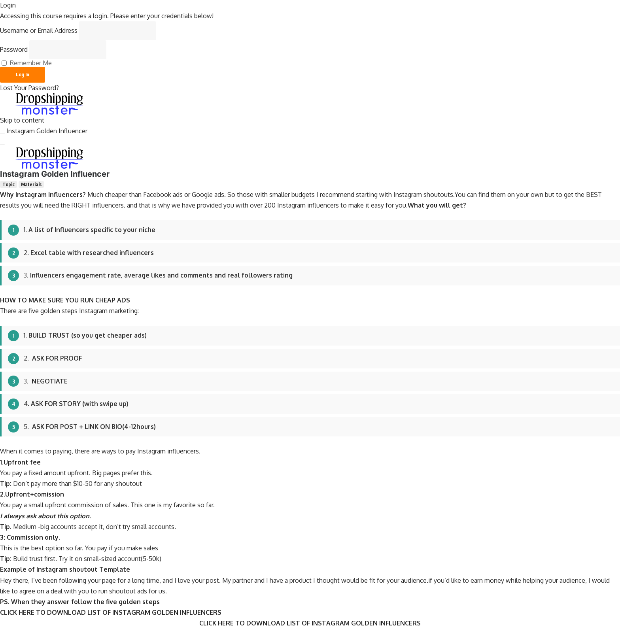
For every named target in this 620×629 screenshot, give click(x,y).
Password (14, 49)
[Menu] (2, 144)
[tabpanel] (310, 403)
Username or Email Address (39, 30)
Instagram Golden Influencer (46, 131)
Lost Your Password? (29, 88)
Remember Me (27, 63)
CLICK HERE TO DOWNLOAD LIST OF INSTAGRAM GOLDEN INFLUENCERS (110, 612)
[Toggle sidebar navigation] (2, 133)
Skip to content (22, 120)
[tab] (8, 184)
